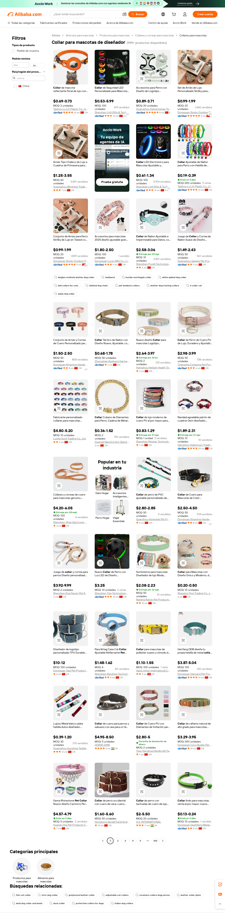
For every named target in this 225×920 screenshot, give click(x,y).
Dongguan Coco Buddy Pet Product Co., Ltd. (195, 744)
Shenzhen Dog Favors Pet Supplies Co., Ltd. (70, 593)
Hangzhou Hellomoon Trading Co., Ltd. (195, 444)
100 (155, 840)
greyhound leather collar (80, 895)
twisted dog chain (96, 285)
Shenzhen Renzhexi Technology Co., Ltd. (112, 673)
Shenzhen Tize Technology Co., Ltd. (112, 593)
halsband (108, 277)
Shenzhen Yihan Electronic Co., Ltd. (70, 522)
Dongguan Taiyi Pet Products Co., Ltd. (70, 670)
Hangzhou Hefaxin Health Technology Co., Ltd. (153, 367)
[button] (124, 14)
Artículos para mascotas (80, 35)
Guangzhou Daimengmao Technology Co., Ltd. (153, 108)
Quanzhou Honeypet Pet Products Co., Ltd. (153, 519)
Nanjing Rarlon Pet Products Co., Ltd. (153, 599)
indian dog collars (122, 903)
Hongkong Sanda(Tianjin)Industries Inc (112, 821)
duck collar (57, 903)
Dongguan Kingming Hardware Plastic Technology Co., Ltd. (70, 364)
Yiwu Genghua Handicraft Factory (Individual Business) (153, 750)
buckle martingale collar (136, 277)
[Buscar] (137, 14)
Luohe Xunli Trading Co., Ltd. (69, 438)
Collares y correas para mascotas (154, 35)
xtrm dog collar (48, 895)
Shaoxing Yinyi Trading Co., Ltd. (195, 593)
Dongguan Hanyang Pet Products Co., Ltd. (195, 673)
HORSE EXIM (102, 744)
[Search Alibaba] (86, 14)
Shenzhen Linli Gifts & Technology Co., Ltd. (112, 112)
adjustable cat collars (115, 895)
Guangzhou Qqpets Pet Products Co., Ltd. (195, 261)
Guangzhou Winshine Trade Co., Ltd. (70, 186)
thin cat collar (21, 895)
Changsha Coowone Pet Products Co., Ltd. (195, 364)
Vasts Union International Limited (153, 670)
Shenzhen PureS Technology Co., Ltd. (153, 264)
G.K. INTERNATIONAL (148, 821)
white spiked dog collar (172, 277)
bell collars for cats (66, 285)
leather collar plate (189, 895)
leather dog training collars (163, 285)
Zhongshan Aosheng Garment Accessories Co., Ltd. (112, 361)
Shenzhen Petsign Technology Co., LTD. (153, 441)
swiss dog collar (64, 293)
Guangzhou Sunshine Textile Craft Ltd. (70, 748)
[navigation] (28, 438)
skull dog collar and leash (27, 903)
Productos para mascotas (115, 35)
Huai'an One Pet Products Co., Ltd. (70, 824)
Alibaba (56, 35)
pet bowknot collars (127, 285)
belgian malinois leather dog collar (74, 277)
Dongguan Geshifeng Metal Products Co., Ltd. (195, 824)
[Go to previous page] (102, 840)
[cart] (174, 14)
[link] (220, 884)
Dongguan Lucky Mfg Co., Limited (112, 261)
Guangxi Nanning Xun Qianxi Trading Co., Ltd (112, 441)
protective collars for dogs (88, 903)
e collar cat (194, 285)
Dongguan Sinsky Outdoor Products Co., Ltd (195, 112)
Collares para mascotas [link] (193, 35)
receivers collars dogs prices (153, 895)
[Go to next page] (162, 840)
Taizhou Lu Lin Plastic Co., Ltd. (70, 108)
